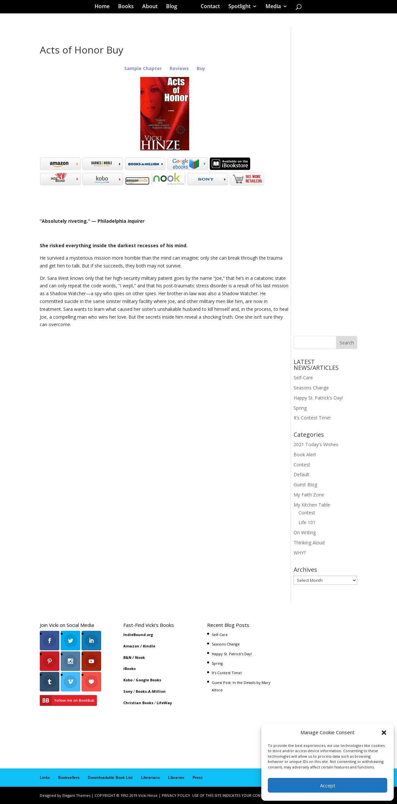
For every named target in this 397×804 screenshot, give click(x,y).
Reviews (180, 68)
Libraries (176, 777)
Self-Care (303, 377)
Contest (302, 465)
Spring (300, 408)
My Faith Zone (309, 495)
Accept (327, 785)
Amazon (131, 646)
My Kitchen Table (312, 505)
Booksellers (69, 777)
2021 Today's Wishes (316, 444)
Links (45, 777)
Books (128, 8)
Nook (140, 657)
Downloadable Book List (110, 777)
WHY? (300, 553)
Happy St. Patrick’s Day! (318, 398)
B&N (127, 657)
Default (301, 474)
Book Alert (305, 454)
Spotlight (237, 8)
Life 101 (306, 522)
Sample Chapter (143, 68)
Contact (208, 8)
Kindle (149, 646)
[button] (384, 732)
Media (271, 8)
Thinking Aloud (309, 542)
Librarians (150, 777)
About (152, 8)
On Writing (305, 532)
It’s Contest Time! (312, 418)
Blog (173, 8)
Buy (201, 68)
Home (104, 8)
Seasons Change (311, 388)
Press (197, 777)
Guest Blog (305, 484)
